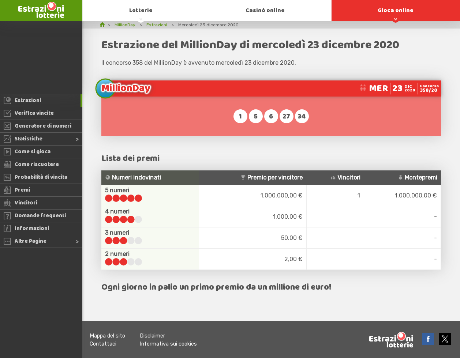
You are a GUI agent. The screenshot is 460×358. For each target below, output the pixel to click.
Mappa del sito (107, 336)
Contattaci (103, 344)
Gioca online (396, 10)
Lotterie (141, 10)
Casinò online (265, 10)
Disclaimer (152, 336)
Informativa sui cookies (168, 344)
